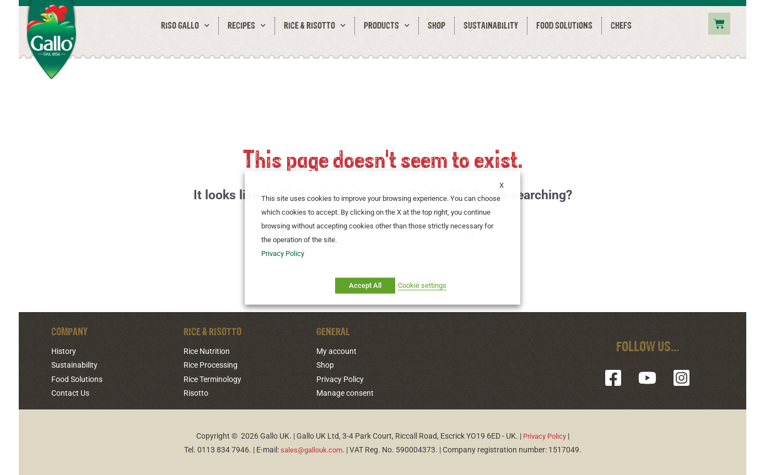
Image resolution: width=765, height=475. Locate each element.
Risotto (196, 392)
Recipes (247, 26)
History (63, 351)
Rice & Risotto (315, 26)
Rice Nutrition (207, 351)
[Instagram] (677, 378)
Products (387, 26)
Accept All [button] (365, 285)
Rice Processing (211, 365)
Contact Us (70, 392)
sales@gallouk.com (311, 448)
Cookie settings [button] (422, 285)
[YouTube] (647, 378)
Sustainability (491, 26)
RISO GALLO (185, 26)
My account (336, 351)
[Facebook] (618, 378)
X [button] (501, 185)
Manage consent (345, 392)
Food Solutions (564, 26)
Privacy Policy (340, 379)
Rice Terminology (212, 379)
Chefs (621, 26)
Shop (436, 26)
